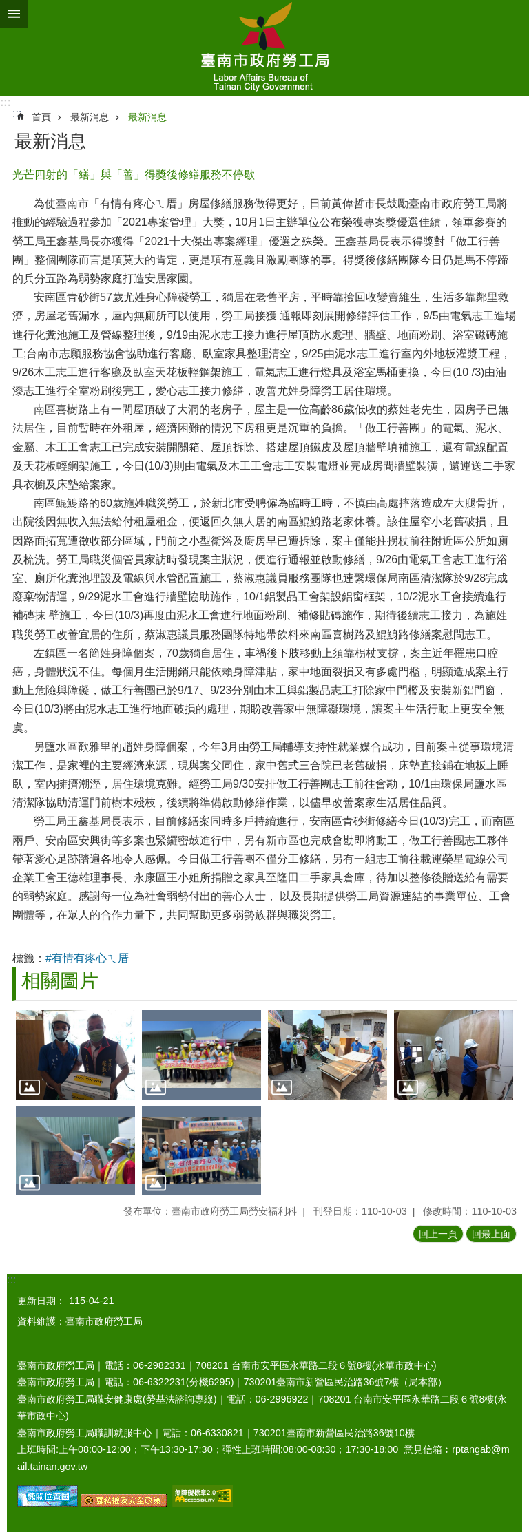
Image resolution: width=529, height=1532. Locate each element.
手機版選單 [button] (14, 14)
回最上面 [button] (491, 1233)
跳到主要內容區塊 (7, 7)
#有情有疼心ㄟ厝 (87, 958)
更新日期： (41, 1300)
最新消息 (89, 117)
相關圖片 (59, 980)
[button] (75, 1055)
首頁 (41, 117)
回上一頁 (438, 1233)
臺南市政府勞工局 (264, 48)
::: (5, 102)
